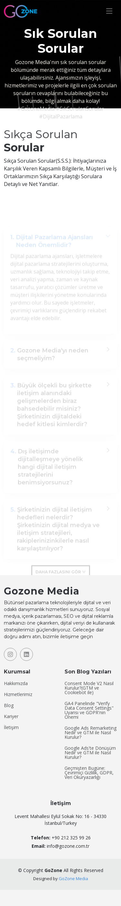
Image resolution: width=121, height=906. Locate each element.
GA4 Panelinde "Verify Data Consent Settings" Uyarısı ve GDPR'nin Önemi (89, 710)
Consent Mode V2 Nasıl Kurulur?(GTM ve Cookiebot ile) (89, 688)
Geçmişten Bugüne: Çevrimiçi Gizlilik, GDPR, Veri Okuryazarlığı (89, 773)
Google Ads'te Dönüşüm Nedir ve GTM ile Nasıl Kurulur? (90, 752)
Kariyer (11, 716)
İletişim (11, 727)
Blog (9, 705)
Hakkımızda (16, 683)
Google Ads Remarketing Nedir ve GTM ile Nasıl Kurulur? (90, 732)
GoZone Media (73, 878)
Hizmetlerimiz (18, 694)
